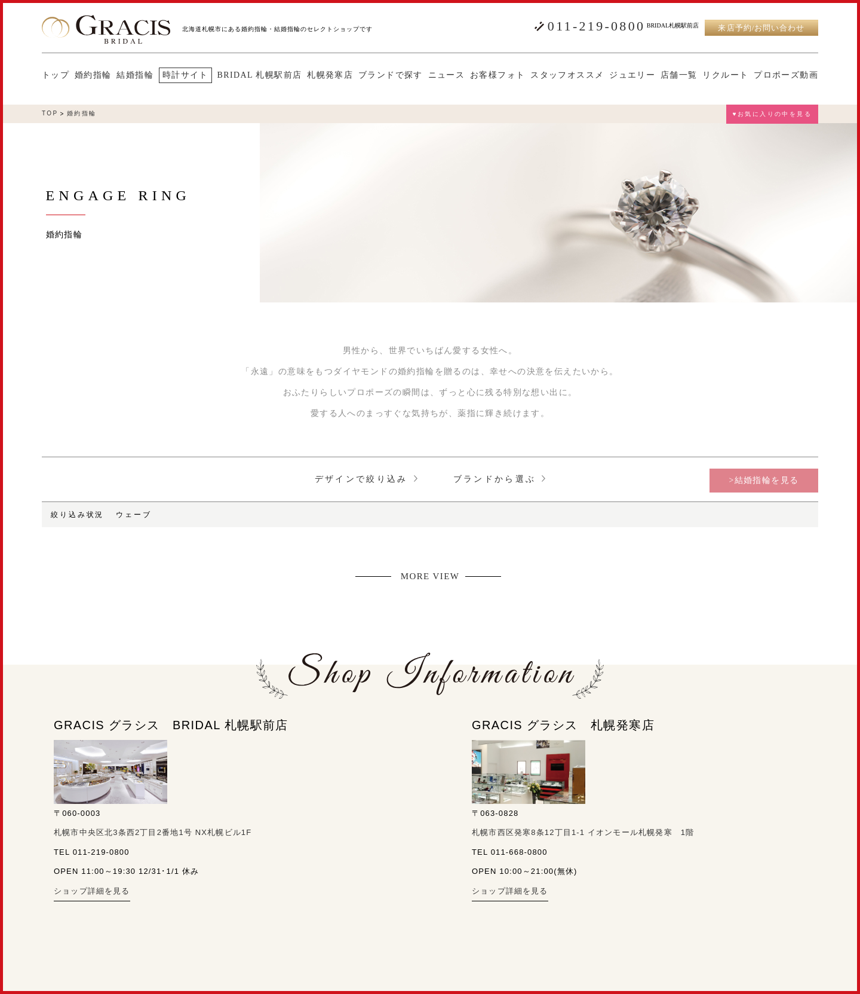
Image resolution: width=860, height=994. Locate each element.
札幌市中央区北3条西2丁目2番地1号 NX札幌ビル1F (152, 832)
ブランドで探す (390, 75)
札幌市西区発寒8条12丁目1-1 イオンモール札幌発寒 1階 (583, 832)
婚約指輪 (93, 75)
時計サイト (185, 75)
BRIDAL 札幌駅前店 (259, 75)
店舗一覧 (679, 75)
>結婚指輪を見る (763, 480)
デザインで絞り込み (366, 479)
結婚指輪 (134, 75)
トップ (55, 75)
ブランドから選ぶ (499, 479)
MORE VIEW (430, 576)
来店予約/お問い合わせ (761, 27)
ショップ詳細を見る (92, 890)
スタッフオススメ (567, 75)
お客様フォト (497, 75)
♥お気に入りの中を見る (772, 114)
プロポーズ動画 (786, 75)
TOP (50, 114)
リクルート (725, 75)
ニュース (446, 75)
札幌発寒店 (330, 75)
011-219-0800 (596, 26)
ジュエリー (632, 75)
